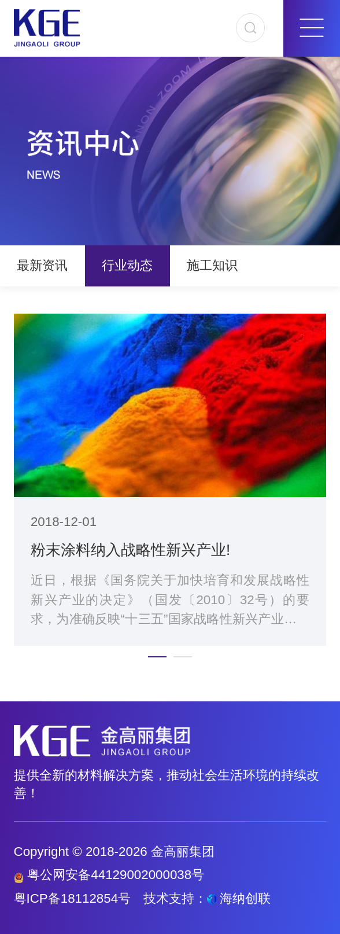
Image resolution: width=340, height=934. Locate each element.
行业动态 (127, 265)
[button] (157, 656)
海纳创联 (245, 898)
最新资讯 (42, 265)
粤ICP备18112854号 (72, 898)
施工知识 (212, 265)
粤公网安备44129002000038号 (109, 874)
